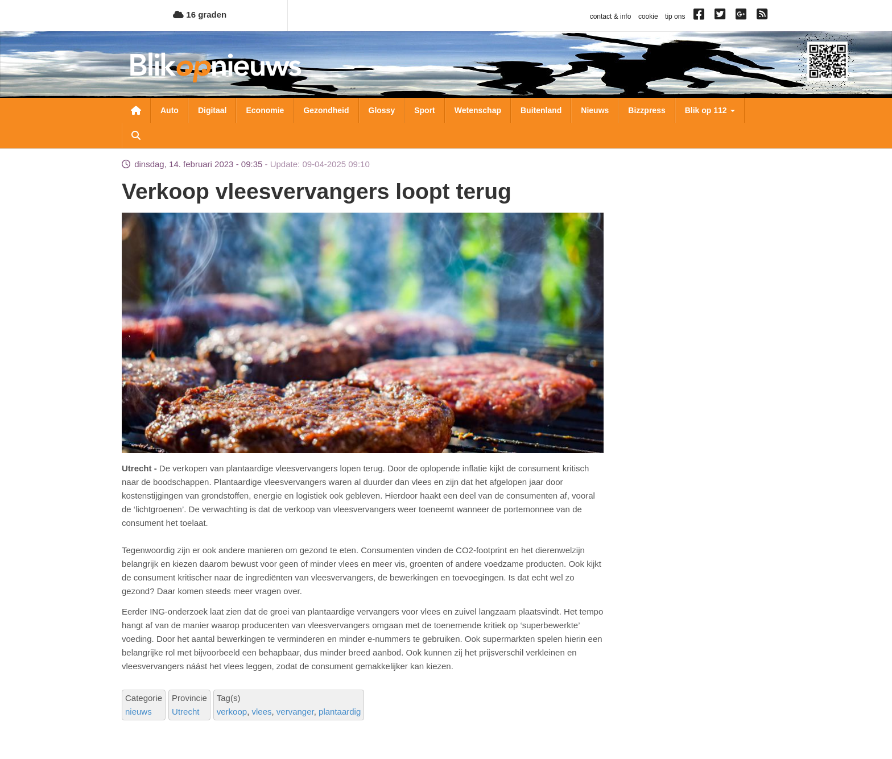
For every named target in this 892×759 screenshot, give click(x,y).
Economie (265, 110)
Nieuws (595, 110)
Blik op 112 (710, 110)
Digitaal (212, 110)
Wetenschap (478, 110)
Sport (424, 110)
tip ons (675, 16)
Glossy (382, 110)
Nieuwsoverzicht (136, 110)
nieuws (138, 711)
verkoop (232, 711)
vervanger (295, 711)
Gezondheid (326, 110)
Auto (169, 110)
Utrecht (185, 711)
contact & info (610, 16)
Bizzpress (646, 110)
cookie (648, 16)
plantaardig (340, 711)
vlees (261, 711)
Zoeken (136, 135)
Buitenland (541, 110)
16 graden (199, 14)
